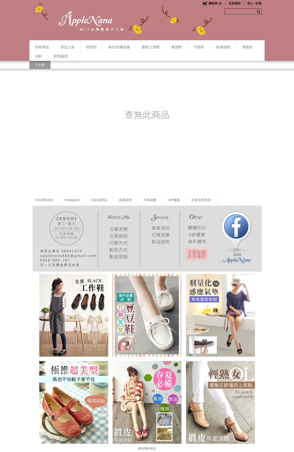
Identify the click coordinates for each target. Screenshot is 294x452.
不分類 (40, 65)
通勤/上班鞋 (150, 47)
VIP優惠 (174, 200)
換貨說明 (125, 200)
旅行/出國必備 (119, 47)
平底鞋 (199, 47)
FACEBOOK (44, 200)
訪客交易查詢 (201, 200)
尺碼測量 (150, 200)
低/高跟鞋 (223, 47)
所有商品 (42, 47)
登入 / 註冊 (254, 3)
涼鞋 (38, 56)
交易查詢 (234, 3)
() (212, 3)
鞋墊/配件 (61, 56)
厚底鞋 (247, 47)
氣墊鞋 (177, 47)
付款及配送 (99, 200)
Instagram (72, 200)
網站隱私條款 (147, 448)
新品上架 (67, 47)
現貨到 (91, 47)
